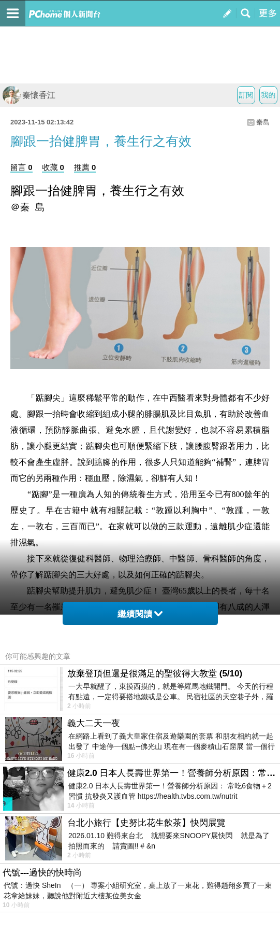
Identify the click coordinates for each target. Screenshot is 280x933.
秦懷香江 (29, 95)
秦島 (263, 122)
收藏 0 (53, 167)
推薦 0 (85, 167)
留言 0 (21, 167)
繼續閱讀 (140, 614)
